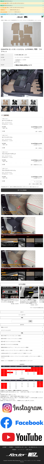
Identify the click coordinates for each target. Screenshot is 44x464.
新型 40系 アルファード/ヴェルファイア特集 (10, 341)
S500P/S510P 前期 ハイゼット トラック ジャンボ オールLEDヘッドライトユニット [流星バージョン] (21, 357)
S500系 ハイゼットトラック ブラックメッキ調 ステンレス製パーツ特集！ (17, 350)
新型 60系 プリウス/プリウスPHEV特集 (9, 344)
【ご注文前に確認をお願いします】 (20, 54)
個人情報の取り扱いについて (35, 447)
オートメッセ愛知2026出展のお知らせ (13, 9)
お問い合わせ (29, 449)
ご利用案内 (10, 447)
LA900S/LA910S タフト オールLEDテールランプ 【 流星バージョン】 (16, 353)
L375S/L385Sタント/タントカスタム (34, 20)
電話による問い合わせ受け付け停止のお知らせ (15, 3)
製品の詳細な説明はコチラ (24, 65)
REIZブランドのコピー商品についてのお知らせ (15, 14)
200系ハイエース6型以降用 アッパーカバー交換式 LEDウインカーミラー (17, 360)
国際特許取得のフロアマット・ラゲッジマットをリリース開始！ (15, 347)
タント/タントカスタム (22, 20)
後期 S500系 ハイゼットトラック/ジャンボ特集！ (11, 338)
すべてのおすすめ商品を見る (37, 307)
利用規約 (14, 449)
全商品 (2, 20)
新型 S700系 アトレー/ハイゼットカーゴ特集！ (11, 335)
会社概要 (4, 447)
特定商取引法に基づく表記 (21, 447)
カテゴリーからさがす (6, 330)
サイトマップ (21, 449)
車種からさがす (8, 20)
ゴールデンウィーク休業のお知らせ (13, 11)
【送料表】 (5, 115)
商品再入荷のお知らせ (8, 1)
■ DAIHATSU (14, 20)
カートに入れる (22, 190)
